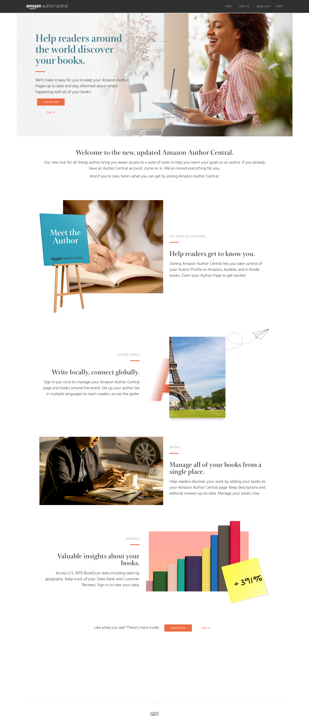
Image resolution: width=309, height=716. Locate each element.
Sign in (51, 112)
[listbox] (264, 6)
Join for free (50, 102)
